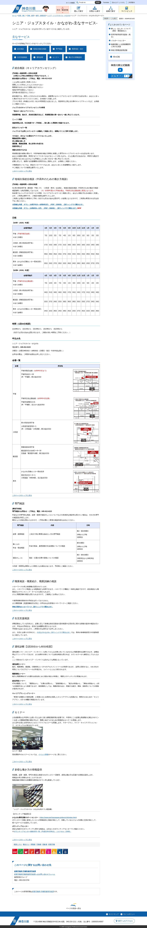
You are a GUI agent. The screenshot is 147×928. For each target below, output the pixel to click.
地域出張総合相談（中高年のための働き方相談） (42, 179)
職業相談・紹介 (77, 49)
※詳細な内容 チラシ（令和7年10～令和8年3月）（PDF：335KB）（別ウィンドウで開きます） (48, 204)
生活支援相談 (22, 57)
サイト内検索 (70, 3)
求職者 (33, 844)
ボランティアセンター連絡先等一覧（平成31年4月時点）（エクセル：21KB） (42, 831)
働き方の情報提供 (75, 57)
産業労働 (51, 844)
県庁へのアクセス (125, 921)
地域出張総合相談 (39, 49)
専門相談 (59, 49)
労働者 (38, 844)
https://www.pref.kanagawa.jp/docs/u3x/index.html (58, 817)
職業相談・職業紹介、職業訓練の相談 (35, 581)
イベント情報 (43, 754)
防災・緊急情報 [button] (62, 10)
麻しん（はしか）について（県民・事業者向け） (121, 30)
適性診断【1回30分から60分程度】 (34, 646)
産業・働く (21, 15)
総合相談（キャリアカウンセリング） (36, 68)
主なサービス (21, 36)
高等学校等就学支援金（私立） (121, 36)
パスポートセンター (118, 40)
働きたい (26, 844)
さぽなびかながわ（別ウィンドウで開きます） (54, 632)
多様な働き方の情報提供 (28, 769)
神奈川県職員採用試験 (119, 50)
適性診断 (40, 57)
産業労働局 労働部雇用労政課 (25, 871)
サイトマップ (114, 914)
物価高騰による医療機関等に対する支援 (121, 45)
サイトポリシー (129, 914)
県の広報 (116, 57)
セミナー (56, 57)
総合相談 (20, 49)
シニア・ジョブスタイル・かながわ (58, 15)
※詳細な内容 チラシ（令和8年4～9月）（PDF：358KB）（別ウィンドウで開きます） (44, 208)
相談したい (18, 844)
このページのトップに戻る (22, 171)
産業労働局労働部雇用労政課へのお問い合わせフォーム (34, 874)
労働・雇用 (30, 15)
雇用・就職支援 (41, 15)
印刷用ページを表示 (110, 18)
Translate (106, 2)
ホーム (14, 15)
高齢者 (44, 844)
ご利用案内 (131, 2)
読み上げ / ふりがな (118, 2)
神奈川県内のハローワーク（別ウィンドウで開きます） (32, 607)
